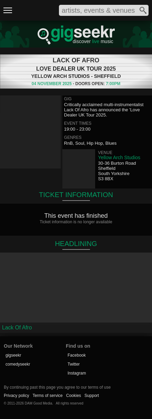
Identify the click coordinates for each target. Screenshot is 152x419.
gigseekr (13, 355)
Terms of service (47, 395)
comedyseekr (18, 364)
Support (91, 395)
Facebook (77, 355)
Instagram (77, 373)
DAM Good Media (38, 403)
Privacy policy (16, 395)
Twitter (74, 364)
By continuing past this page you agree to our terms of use (57, 387)
